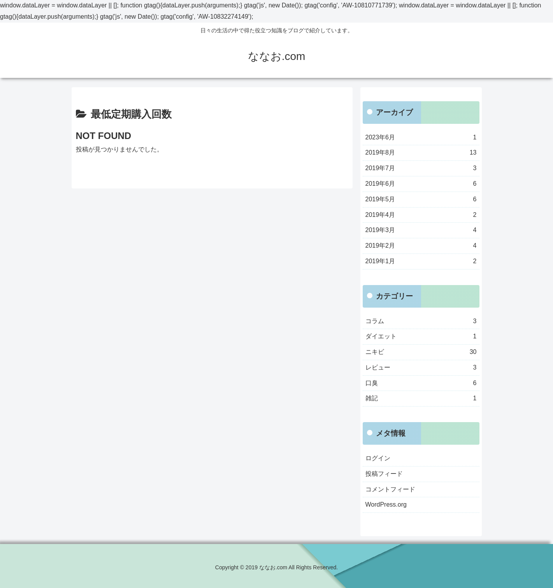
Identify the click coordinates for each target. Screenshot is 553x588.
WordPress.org (386, 504)
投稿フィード (384, 473)
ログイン (377, 458)
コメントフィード (390, 489)
